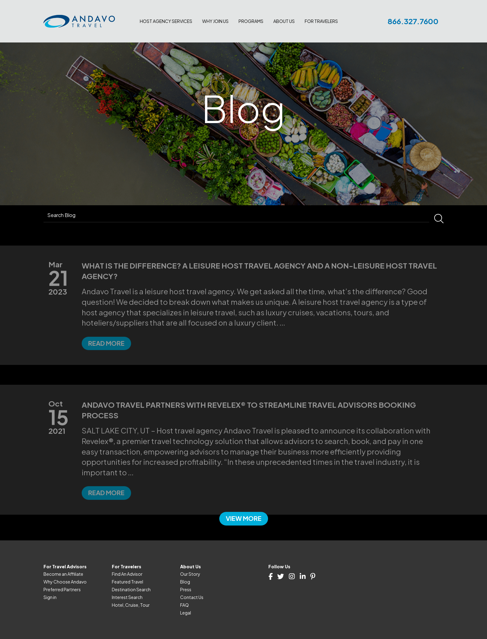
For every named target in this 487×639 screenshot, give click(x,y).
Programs (251, 21)
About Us (284, 21)
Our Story (190, 574)
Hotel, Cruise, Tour (131, 605)
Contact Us (191, 597)
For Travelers (321, 21)
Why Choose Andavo (65, 581)
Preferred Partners (62, 589)
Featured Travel (127, 581)
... (282, 337)
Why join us (215, 21)
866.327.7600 (413, 21)
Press (185, 589)
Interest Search (127, 597)
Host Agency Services (166, 21)
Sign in (50, 597)
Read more (106, 358)
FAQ (184, 605)
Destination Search (131, 589)
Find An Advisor (127, 574)
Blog (185, 581)
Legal (185, 612)
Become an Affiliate (63, 574)
